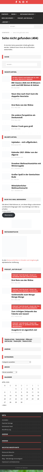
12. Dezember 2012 (18, 168)
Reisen (13, 14)
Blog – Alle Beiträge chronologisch (12, 459)
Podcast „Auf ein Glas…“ (26, 18)
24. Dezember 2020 (18, 157)
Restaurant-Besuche (27, 14)
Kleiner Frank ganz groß (22, 126)
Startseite (4, 14)
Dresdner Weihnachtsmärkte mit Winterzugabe (26, 164)
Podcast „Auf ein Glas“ (13, 269)
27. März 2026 (16, 107)
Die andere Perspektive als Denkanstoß (23, 116)
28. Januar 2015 (17, 145)
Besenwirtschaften (7, 455)
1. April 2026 (16, 99)
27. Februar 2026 (17, 316)
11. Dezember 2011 (18, 190)
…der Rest (5, 22)
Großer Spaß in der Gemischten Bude (25, 175)
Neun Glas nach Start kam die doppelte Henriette (24, 95)
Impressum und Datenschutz (10, 462)
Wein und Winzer (7, 18)
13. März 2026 (16, 299)
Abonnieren (8, 215)
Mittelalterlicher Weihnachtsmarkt (19, 186)
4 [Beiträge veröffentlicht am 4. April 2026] (32, 389)
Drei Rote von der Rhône (22, 105)
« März (4, 405)
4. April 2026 (16, 87)
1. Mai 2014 (16, 179)
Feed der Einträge (7, 423)
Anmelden (5, 420)
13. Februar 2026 (17, 332)
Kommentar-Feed (7, 426)
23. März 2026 (16, 129)
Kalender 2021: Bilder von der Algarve (24, 153)
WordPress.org (6, 430)
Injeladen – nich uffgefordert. (24, 142)
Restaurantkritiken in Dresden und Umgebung (22, 260)
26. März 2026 (16, 120)
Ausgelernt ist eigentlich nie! (26, 326)
